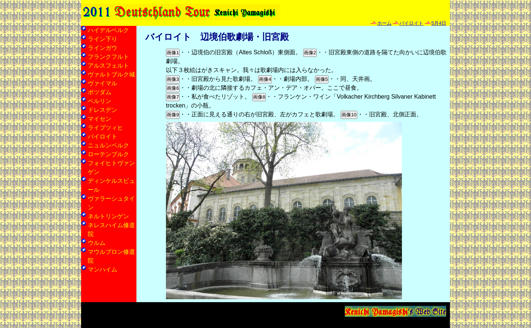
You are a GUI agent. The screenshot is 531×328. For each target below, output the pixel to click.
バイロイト (411, 23)
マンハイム (102, 269)
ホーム (384, 23)
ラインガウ (102, 48)
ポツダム (99, 92)
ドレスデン (102, 110)
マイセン (99, 119)
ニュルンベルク (108, 145)
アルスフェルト (108, 65)
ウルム (96, 243)
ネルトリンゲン (108, 216)
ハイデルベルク (108, 30)
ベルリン (99, 101)
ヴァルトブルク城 (111, 74)
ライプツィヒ (105, 127)
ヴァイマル (102, 83)
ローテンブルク (108, 154)
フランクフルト (108, 57)
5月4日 (438, 23)
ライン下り (102, 39)
